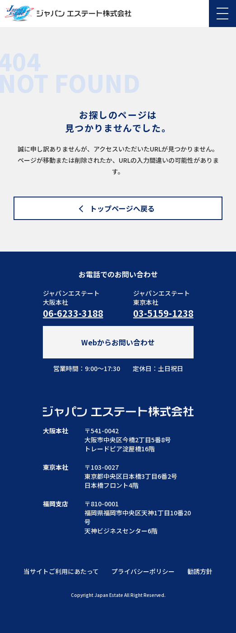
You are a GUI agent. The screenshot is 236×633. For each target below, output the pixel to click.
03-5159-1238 (163, 313)
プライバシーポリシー (143, 571)
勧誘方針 (200, 571)
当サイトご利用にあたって (61, 571)
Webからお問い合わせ (118, 342)
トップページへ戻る (122, 208)
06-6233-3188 (73, 313)
